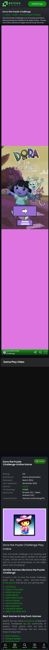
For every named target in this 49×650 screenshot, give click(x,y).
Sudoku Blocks (11, 585)
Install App (37, 3)
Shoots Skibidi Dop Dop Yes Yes (19, 640)
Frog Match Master (14, 599)
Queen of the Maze (14, 580)
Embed (40, 452)
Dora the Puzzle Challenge (11, 342)
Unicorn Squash (12, 591)
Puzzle (25, 477)
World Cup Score (13, 583)
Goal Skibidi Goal (12, 637)
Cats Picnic (10, 577)
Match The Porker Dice (15, 602)
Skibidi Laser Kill (12, 634)
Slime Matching (12, 596)
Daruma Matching (13, 594)
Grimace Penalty (13, 629)
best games (29, 611)
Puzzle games (9, 573)
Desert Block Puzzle (14, 588)
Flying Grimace (12, 632)
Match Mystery (12, 626)
